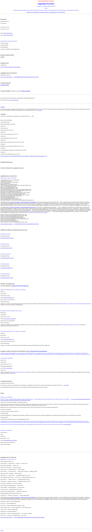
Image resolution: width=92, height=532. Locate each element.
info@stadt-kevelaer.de (8, 33)
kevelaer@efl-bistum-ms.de (9, 297)
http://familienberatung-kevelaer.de (7, 257)
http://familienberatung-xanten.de (6, 277)
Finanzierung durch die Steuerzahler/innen (19, 285)
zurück (1, 530)
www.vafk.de (38, 110)
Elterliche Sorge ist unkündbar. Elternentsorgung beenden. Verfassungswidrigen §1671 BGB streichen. (46, 12)
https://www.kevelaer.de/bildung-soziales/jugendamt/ (10, 67)
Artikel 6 (46, 8)
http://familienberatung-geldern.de (6, 237)
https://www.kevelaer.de (8, 35)
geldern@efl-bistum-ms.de (9, 339)
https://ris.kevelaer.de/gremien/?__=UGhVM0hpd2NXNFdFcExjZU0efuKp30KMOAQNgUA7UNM (19, 77)
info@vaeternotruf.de (14, 100)
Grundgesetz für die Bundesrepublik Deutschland (46, 6)
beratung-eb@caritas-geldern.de (10, 318)
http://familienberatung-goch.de (6, 247)
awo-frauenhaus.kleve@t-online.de (10, 440)
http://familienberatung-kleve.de (6, 267)
